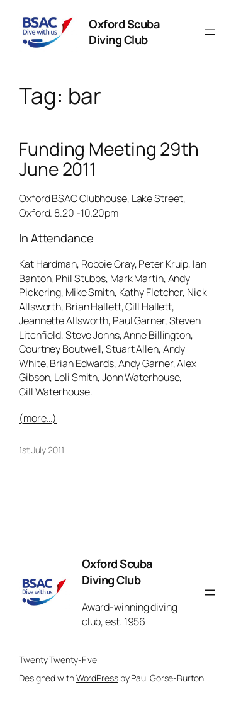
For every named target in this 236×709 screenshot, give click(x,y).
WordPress (97, 678)
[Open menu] (209, 32)
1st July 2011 (41, 450)
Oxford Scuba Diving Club (124, 32)
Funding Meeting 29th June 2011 (109, 159)
